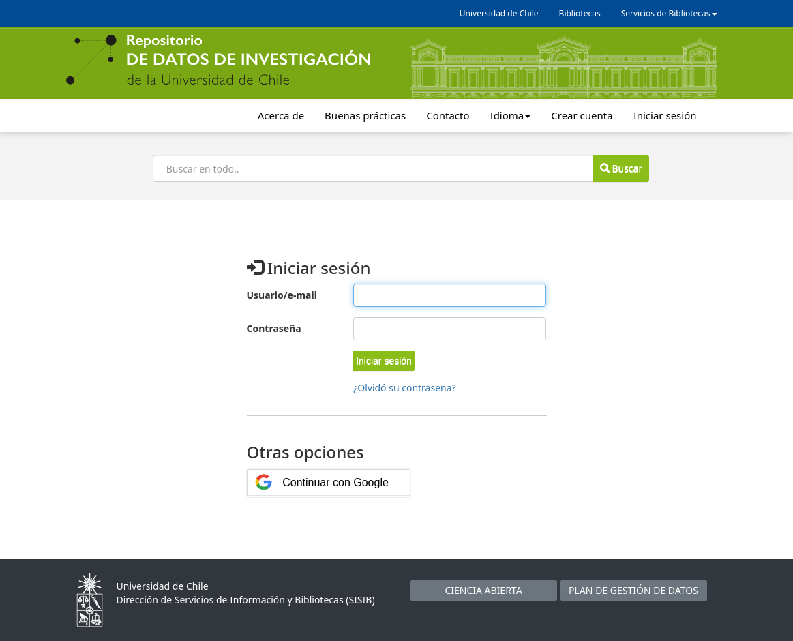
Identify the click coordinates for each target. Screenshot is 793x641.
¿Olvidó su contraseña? (404, 387)
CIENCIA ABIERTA (483, 590)
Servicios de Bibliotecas (669, 13)
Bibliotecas (580, 13)
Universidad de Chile (499, 13)
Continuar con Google (335, 482)
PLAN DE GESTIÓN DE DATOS (633, 590)
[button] (384, 361)
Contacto (447, 115)
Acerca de (281, 115)
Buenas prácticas (365, 115)
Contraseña (274, 328)
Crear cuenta (581, 115)
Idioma (510, 115)
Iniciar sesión (665, 115)
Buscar (621, 168)
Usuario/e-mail (282, 294)
